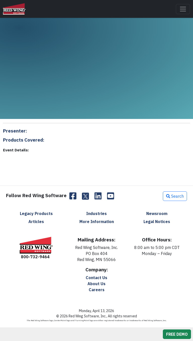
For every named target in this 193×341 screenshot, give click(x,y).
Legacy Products (36, 213)
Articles (36, 221)
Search (175, 196)
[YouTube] (110, 196)
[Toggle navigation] (183, 9)
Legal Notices (156, 221)
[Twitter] (85, 196)
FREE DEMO (177, 334)
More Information (96, 221)
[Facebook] (73, 196)
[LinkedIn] (98, 196)
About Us (96, 283)
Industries (96, 213)
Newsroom (156, 213)
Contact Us (96, 277)
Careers (97, 289)
